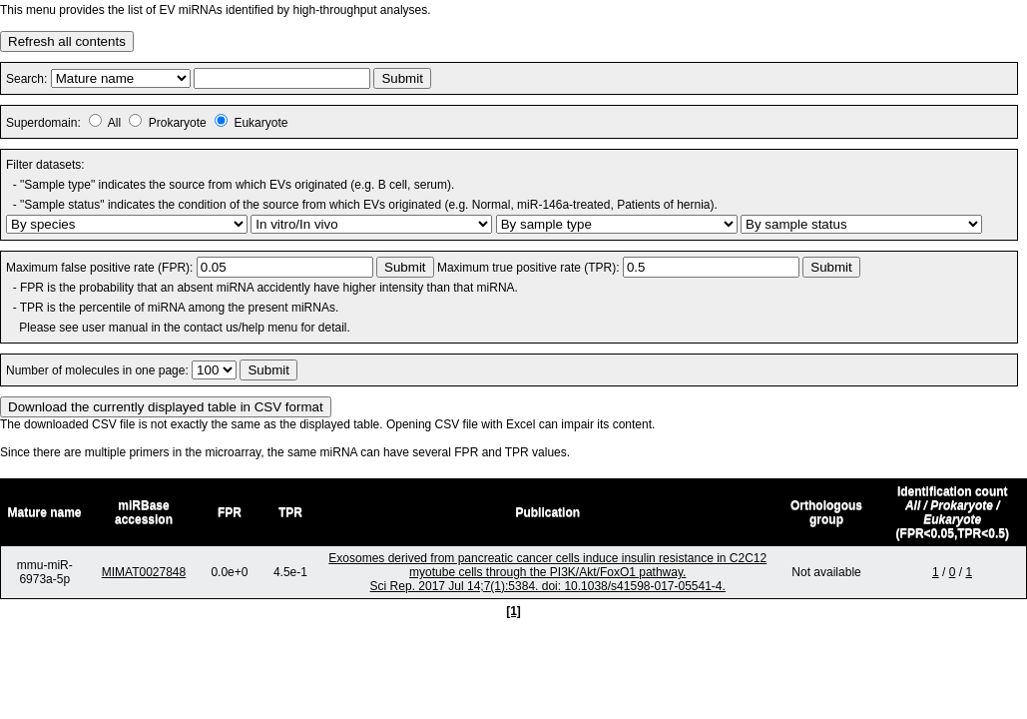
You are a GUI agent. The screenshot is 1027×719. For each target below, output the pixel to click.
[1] (513, 611)
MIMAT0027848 (144, 572)
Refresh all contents (67, 41)
